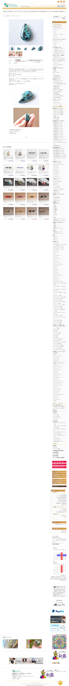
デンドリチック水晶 (57, 332)
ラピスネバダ (56, 396)
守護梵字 (55, 208)
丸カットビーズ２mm (57, 162)
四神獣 (55, 206)
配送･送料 (38, 682)
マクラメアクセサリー (57, 26)
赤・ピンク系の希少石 (58, 91)
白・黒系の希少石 (57, 94)
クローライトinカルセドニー (59, 394)
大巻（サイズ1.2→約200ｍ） (59, 114)
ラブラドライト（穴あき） (58, 307)
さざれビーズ (56, 179)
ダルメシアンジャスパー (58, 366)
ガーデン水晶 (56, 329)
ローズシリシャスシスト (58, 385)
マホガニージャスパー (58, 374)
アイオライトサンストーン (58, 264)
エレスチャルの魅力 (62, 510)
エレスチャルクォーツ (58, 85)
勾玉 (54, 235)
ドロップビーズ (56, 170)
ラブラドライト (56, 368)
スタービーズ (56, 169)
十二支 (55, 212)
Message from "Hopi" (57, 77)
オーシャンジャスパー (58, 388)
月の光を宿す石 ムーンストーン (60, 524)
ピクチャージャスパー (58, 383)
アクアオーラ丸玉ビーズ (58, 140)
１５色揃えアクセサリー (58, 47)
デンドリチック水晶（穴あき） (59, 346)
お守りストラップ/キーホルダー (59, 58)
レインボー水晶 (56, 334)
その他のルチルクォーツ (58, 82)
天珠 (54, 230)
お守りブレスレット (57, 56)
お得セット (56, 115)
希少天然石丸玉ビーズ (57, 147)
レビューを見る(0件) (36, 62)
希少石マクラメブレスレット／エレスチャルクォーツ (32, 216)
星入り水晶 (56, 335)
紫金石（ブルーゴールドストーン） (60, 362)
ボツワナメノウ (56, 365)
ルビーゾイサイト (57, 391)
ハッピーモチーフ (57, 72)
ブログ (65, 517)
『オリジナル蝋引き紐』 (54, 11)
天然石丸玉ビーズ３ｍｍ (58, 123)
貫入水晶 (55, 331)
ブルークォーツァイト (58, 369)
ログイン (58, 4)
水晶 (54, 354)
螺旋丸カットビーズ (57, 178)
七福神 (55, 211)
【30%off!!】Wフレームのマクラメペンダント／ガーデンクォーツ (20, 158)
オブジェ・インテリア (57, 99)
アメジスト (56, 419)
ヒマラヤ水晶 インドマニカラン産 (60, 244)
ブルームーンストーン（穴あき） (60, 304)
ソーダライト (56, 371)
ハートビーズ (56, 167)
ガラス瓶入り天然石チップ (58, 405)
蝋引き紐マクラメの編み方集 (61, 503)
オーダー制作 (56, 454)
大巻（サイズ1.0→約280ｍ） (59, 112)
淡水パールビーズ (57, 192)
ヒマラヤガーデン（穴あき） (59, 345)
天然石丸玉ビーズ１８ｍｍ (58, 136)
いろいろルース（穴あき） (58, 281)
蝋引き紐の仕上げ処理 (62, 500)
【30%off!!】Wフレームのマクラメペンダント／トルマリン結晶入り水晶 (8, 158)
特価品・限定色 (56, 117)
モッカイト (56, 386)
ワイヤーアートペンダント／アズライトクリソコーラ (8, 187)
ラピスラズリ (56, 269)
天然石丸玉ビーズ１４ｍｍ (58, 133)
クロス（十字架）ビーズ (58, 181)
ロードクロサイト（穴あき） (59, 298)
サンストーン (56, 270)
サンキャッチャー (57, 102)
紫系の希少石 (56, 92)
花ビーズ (55, 184)
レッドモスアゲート (57, 377)
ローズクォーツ (56, 357)
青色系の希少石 (56, 86)
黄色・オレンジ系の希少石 (58, 89)
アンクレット (56, 37)
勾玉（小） (56, 238)
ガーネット (56, 256)
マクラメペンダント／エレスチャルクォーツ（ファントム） (43, 172)
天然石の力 (64, 508)
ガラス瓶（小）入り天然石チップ (60, 408)
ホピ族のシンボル (57, 200)
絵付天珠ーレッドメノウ (58, 231)
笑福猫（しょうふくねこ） (58, 228)
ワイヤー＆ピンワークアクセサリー (60, 39)
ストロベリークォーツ (58, 355)
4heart (55, 225)
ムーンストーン (56, 261)
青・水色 (11, 132)
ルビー (55, 253)
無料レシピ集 (64, 505)
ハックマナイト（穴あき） (58, 315)
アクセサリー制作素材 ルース (15, 131)
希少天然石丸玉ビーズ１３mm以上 (60, 156)
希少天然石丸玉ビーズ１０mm (59, 151)
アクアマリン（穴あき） (58, 306)
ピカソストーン (56, 379)
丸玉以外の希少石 (57, 97)
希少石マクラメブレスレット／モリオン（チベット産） (32, 201)
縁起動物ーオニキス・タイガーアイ (60, 220)
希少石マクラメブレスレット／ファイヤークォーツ (43, 201)
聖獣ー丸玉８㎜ (56, 203)
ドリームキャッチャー (58, 103)
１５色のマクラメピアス (58, 50)
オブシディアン (56, 360)
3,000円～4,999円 (13, 133)
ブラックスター (56, 280)
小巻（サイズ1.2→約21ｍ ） (59, 111)
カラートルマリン (57, 258)
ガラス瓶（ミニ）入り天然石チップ (60, 406)
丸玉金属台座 (56, 452)
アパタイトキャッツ (57, 273)
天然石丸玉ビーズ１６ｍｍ (58, 134)
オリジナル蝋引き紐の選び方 (61, 497)
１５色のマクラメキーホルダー (59, 51)
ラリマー (55, 267)
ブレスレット (56, 29)
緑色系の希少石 (56, 88)
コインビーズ (56, 175)
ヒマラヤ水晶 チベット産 (58, 249)
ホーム (29, 682)
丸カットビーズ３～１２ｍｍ (59, 164)
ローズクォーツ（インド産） (59, 247)
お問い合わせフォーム (13, 84)
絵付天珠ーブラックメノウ (58, 233)
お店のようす (64, 515)
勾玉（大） (56, 236)
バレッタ (55, 35)
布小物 (55, 445)
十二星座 (55, 214)
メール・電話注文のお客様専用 (59, 457)
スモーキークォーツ (57, 389)
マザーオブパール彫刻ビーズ (59, 189)
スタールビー (56, 252)
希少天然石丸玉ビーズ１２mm (59, 153)
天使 (54, 217)
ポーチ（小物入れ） (57, 448)
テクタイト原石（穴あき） (58, 320)
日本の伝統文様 (56, 75)
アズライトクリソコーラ (58, 275)
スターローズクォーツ (58, 417)
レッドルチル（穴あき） (58, 348)
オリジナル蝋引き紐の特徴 (61, 495)
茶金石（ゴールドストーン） (59, 363)
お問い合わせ (63, 4)
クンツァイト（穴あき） (58, 295)
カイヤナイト (56, 272)
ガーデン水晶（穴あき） (58, 343)
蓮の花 (55, 223)
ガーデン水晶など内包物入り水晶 (60, 83)
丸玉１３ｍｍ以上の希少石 (58, 95)
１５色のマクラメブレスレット (59, 48)
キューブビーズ (56, 176)
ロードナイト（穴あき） (58, 300)
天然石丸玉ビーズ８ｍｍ (58, 128)
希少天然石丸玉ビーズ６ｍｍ (59, 148)
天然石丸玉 (55, 411)
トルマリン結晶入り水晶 (58, 338)
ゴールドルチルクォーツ (58, 80)
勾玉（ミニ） (56, 239)
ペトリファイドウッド (58, 380)
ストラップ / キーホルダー (58, 34)
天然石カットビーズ (57, 161)
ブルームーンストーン (58, 263)
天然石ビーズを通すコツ (62, 498)
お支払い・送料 (63, 530)
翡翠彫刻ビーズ (56, 190)
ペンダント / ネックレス (58, 28)
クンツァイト (56, 250)
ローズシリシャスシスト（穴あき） (60, 297)
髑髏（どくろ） (56, 226)
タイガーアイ (56, 372)
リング (55, 31)
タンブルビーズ (56, 173)
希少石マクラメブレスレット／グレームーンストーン (20, 216)
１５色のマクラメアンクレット (59, 53)
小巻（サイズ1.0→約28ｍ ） (59, 109)
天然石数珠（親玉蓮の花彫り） (59, 450)
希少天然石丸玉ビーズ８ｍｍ (59, 150)
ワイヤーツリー (56, 100)
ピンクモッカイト (57, 399)
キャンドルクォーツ (57, 439)
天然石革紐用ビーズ (57, 145)
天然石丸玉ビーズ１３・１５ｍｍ (60, 139)
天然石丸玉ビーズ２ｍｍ (58, 122)
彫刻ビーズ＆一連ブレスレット (59, 222)
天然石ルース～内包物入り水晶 (59, 325)
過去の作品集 (56, 455)
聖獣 (54, 69)
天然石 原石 (56, 421)
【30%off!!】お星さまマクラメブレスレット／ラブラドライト (32, 158)
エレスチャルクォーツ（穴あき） (60, 349)
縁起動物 (55, 209)
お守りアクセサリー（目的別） (59, 55)
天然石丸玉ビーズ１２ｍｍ (58, 131)
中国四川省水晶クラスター (58, 441)
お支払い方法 (33, 682)
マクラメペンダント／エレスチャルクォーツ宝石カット (32, 172)
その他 (55, 400)
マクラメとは (64, 494)
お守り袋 (55, 447)
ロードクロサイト (57, 255)
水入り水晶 (56, 337)
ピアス (55, 32)
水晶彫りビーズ (56, 202)
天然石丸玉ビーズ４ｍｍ (58, 125)
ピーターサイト (56, 278)
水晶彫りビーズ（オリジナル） (59, 194)
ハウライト (56, 397)
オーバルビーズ (56, 172)
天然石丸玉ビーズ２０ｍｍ (58, 137)
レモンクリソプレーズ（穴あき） (60, 301)
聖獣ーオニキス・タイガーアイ (59, 218)
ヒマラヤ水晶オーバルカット (59, 246)
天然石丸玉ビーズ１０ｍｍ (58, 130)
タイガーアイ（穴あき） (58, 323)
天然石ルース (56, 241)
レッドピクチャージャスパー (59, 382)
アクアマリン (56, 266)
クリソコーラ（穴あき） (58, 321)
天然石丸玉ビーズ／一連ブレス (59, 120)
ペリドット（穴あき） (58, 303)
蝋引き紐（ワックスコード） (59, 108)
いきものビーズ (56, 187)
